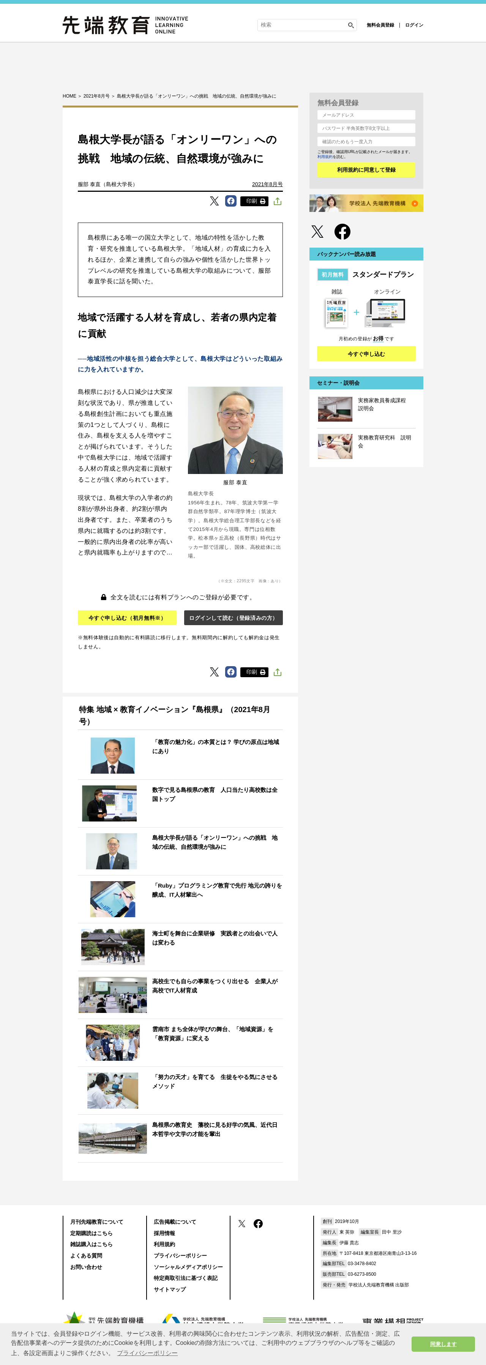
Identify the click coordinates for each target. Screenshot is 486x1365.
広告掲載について (175, 1221)
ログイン (414, 25)
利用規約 (325, 157)
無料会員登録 (380, 25)
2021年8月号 (267, 184)
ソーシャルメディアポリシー (188, 1267)
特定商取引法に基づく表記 (186, 1278)
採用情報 (164, 1233)
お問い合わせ (86, 1267)
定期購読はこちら (91, 1233)
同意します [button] (443, 1344)
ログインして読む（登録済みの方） (233, 618)
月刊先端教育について (96, 1221)
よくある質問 (86, 1255)
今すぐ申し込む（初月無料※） (127, 618)
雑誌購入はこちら (91, 1244)
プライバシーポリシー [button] (147, 1353)
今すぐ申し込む (366, 354)
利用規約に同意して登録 (366, 170)
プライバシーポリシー (180, 1255)
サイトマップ (170, 1289)
